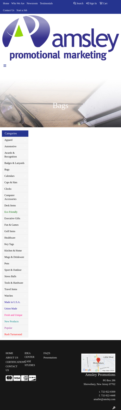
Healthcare (9, 237)
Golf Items (9, 231)
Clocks (7, 188)
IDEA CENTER (29, 355)
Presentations (50, 357)
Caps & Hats (10, 182)
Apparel (8, 140)
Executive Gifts (12, 218)
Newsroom (32, 3)
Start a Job (22, 10)
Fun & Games (11, 224)
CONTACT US (11, 368)
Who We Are (17, 3)
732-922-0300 (108, 391)
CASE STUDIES (30, 363)
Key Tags (9, 244)
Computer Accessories (10, 197)
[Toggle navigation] (5, 65)
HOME (9, 353)
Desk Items (10, 205)
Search (78, 3)
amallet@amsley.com (104, 399)
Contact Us (8, 10)
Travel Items (10, 289)
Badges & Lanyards (14, 163)
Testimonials (46, 3)
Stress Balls (10, 276)
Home (6, 3)
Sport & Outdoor (12, 270)
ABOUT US (12, 357)
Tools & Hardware (13, 282)
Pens (6, 263)
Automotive (10, 146)
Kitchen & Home (13, 250)
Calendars (9, 176)
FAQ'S (46, 353)
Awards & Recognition (10, 154)
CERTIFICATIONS (13, 362)
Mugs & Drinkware (14, 257)
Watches (8, 295)
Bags (6, 169)
